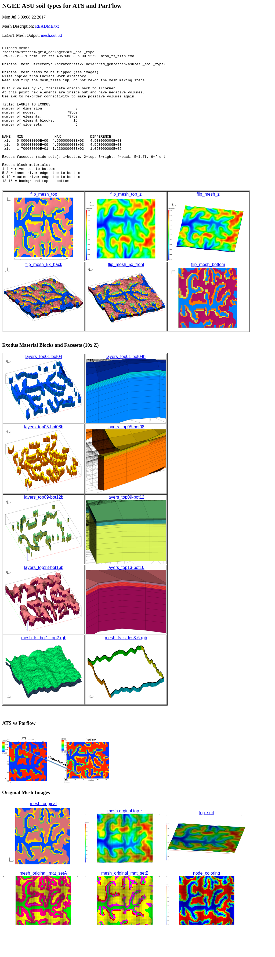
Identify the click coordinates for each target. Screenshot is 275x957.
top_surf (206, 841)
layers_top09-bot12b (43, 526)
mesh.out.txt (51, 35)
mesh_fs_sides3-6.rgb (126, 666)
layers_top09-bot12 (126, 526)
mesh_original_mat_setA (43, 902)
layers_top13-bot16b (43, 596)
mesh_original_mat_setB (125, 902)
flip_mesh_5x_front (126, 293)
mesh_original (43, 832)
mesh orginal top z (125, 840)
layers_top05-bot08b (43, 456)
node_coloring (206, 902)
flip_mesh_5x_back (44, 293)
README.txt (47, 26)
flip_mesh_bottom (208, 293)
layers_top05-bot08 (126, 456)
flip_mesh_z (208, 223)
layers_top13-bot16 (126, 596)
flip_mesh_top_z (126, 223)
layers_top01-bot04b (126, 385)
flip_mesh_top (43, 223)
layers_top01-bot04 (44, 385)
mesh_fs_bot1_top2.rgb (43, 666)
